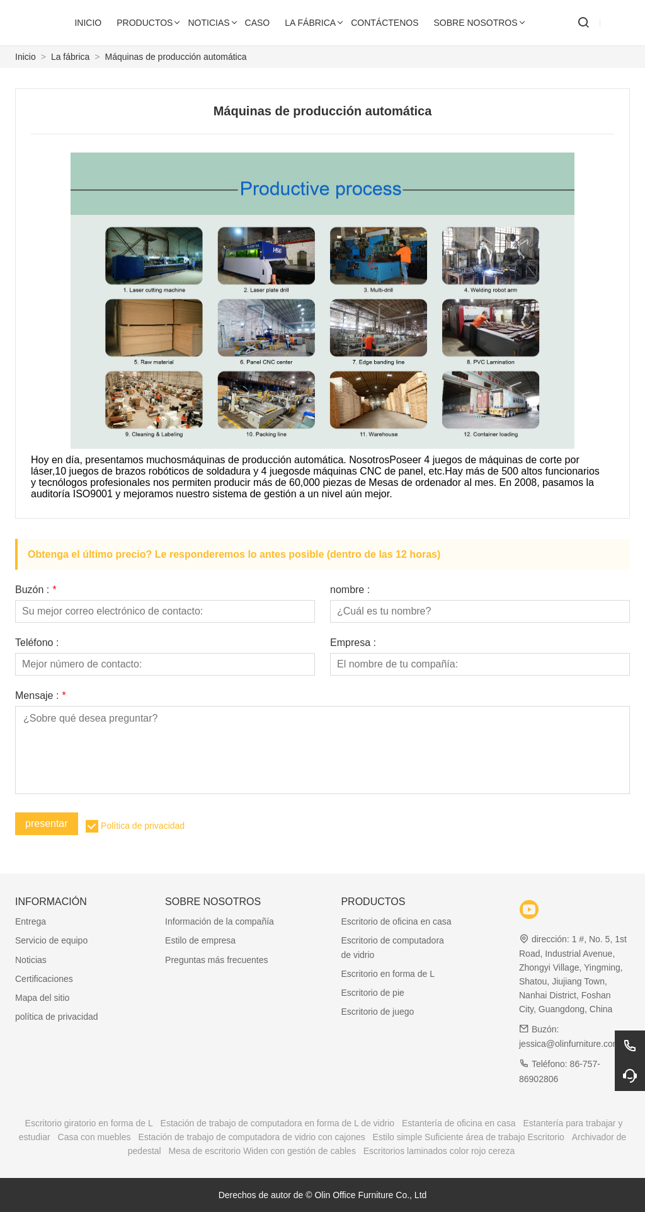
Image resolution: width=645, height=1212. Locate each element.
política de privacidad (56, 1017)
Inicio (25, 57)
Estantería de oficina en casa (459, 1123)
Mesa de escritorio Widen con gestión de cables (262, 1151)
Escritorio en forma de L (388, 974)
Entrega (30, 921)
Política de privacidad (143, 826)
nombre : (350, 590)
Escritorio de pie (372, 993)
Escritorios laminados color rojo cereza (439, 1151)
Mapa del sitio (42, 998)
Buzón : (35, 590)
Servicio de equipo (51, 940)
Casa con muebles (94, 1137)
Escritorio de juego (377, 1012)
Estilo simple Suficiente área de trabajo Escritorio (468, 1137)
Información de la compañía (219, 921)
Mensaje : (40, 696)
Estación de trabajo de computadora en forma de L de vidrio (278, 1123)
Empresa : (353, 643)
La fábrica (70, 57)
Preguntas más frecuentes (216, 960)
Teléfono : (37, 643)
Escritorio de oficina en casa (396, 921)
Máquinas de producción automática (176, 57)
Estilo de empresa (200, 940)
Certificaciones (44, 979)
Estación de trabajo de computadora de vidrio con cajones (251, 1137)
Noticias (31, 960)
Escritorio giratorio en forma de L (89, 1123)
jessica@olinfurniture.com (569, 1044)
